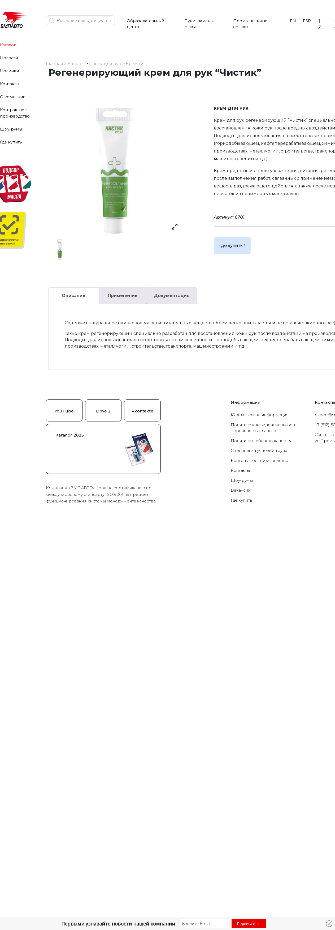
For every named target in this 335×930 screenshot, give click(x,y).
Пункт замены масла (198, 24)
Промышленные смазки (250, 24)
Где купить (11, 142)
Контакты (9, 84)
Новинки (9, 71)
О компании (12, 97)
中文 (320, 24)
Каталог (8, 45)
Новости (9, 58)
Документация (172, 295)
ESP (307, 21)
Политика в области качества (262, 440)
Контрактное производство (259, 460)
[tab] (74, 295)
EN (293, 21)
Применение (123, 295)
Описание (73, 295)
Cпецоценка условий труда (259, 450)
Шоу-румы (11, 129)
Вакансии (241, 490)
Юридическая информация (260, 414)
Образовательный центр (145, 24)
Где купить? (232, 245)
